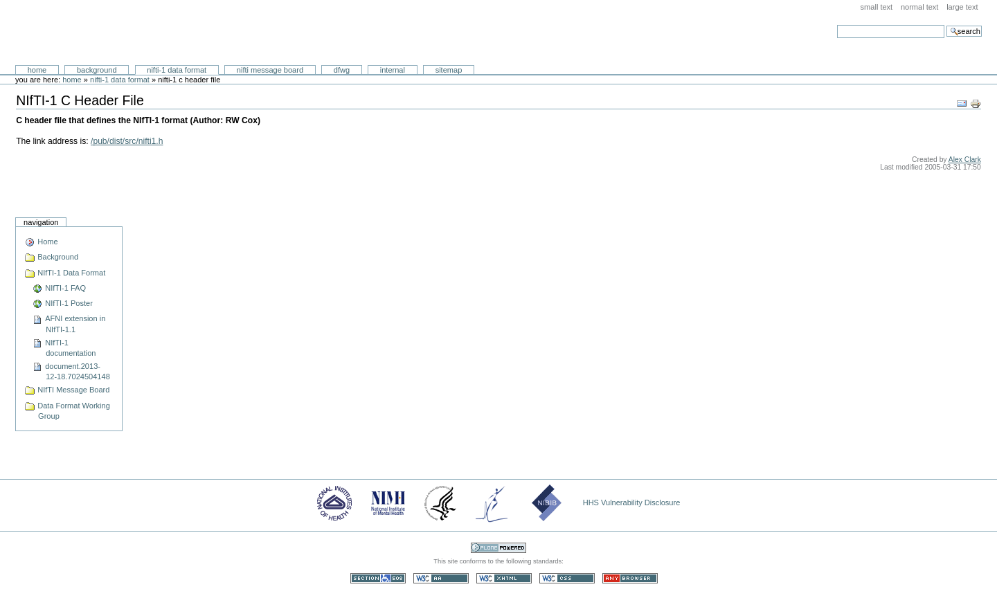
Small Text (877, 7)
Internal (392, 70)
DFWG (342, 70)
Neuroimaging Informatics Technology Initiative (142, 33)
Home (37, 70)
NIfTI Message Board (270, 70)
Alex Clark (965, 159)
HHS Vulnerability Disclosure (632, 502)
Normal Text (920, 7)
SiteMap (448, 70)
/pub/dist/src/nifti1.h (127, 141)
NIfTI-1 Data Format (176, 70)
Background (97, 70)
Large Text (962, 7)
